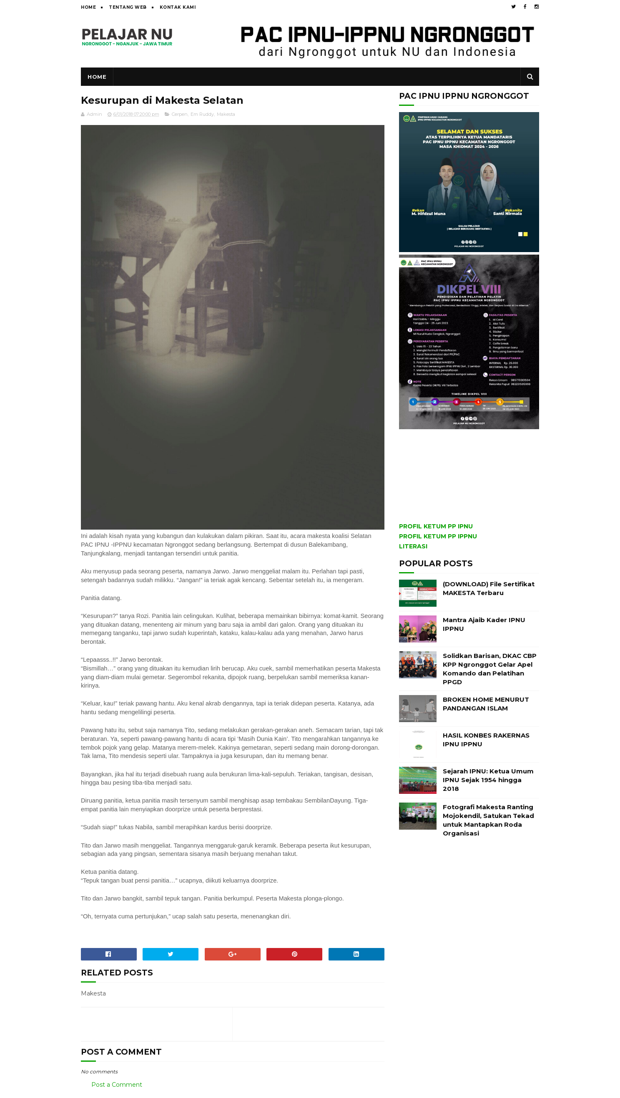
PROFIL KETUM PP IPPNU (438, 536)
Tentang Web (128, 7)
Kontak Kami (178, 7)
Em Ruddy (202, 114)
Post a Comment (116, 1084)
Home (88, 7)
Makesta (226, 114)
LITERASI (413, 546)
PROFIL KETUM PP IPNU (436, 526)
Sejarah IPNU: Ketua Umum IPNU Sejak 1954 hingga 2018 (488, 780)
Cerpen (180, 114)
